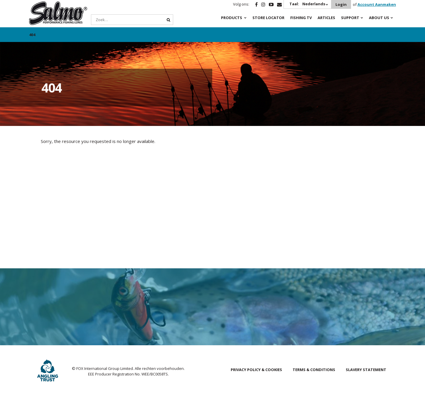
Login (341, 4)
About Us (379, 17)
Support (350, 17)
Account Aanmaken (376, 4)
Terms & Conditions (314, 369)
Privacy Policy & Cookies (256, 369)
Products (231, 17)
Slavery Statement (366, 369)
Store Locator (268, 17)
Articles (326, 17)
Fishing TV (301, 17)
